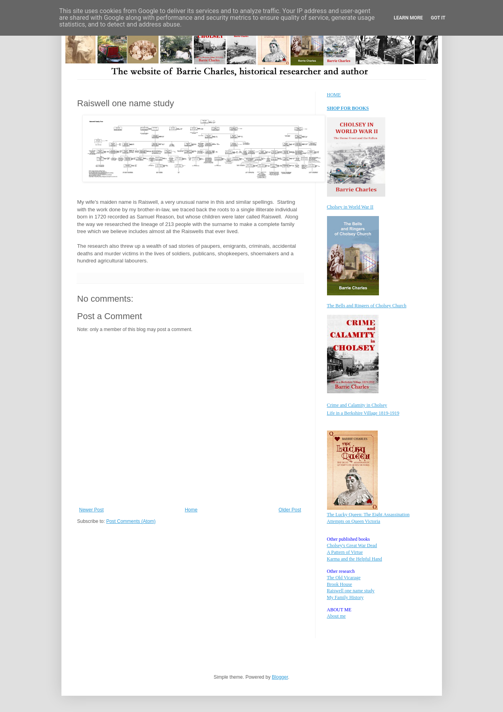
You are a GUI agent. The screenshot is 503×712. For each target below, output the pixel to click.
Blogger (280, 677)
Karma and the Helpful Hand (354, 559)
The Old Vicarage (344, 577)
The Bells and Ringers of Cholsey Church (367, 305)
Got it (438, 18)
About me (336, 616)
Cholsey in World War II (350, 207)
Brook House (339, 584)
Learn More (408, 18)
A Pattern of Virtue (345, 552)
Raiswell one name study (351, 590)
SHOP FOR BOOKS (348, 108)
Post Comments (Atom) (131, 521)
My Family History (345, 597)
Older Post (290, 510)
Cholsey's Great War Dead (352, 545)
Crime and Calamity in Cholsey (357, 405)
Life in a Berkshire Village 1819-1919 (363, 413)
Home (191, 510)
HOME (334, 95)
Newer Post (91, 510)
